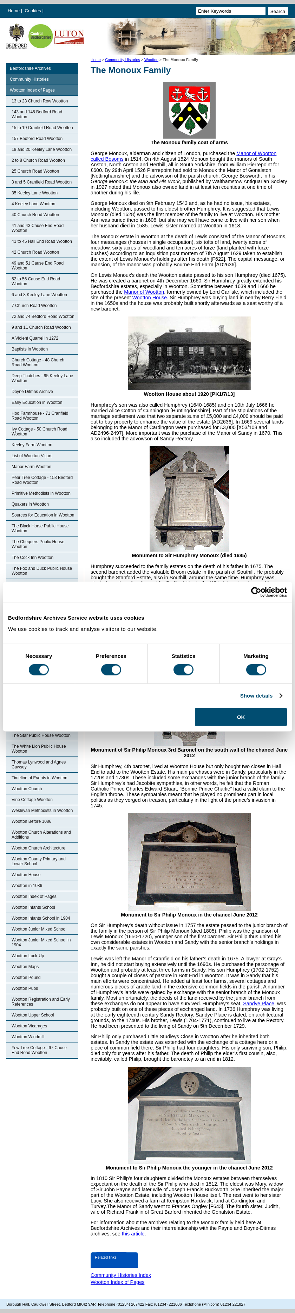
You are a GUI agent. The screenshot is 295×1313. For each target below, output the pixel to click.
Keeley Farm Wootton (32, 444)
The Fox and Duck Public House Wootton (42, 571)
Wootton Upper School (33, 1015)
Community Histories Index (121, 1275)
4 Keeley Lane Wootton (33, 203)
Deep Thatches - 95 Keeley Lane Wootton (42, 378)
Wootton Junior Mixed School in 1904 (41, 942)
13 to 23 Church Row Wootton (40, 101)
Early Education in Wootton (37, 402)
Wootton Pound (26, 977)
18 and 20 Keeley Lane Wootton (42, 149)
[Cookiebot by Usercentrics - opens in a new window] (256, 592)
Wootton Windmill (28, 1036)
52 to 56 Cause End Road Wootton (36, 281)
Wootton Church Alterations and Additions (41, 835)
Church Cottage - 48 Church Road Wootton (38, 362)
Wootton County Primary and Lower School (39, 861)
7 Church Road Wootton (34, 305)
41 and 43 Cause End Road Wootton (38, 228)
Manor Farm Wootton (31, 466)
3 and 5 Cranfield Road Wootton (42, 182)
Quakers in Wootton (30, 504)
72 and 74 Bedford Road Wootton (43, 316)
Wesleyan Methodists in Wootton (42, 810)
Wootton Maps (25, 966)
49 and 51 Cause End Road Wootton (38, 266)
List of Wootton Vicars (32, 455)
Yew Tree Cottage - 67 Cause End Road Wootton (39, 1050)
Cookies (33, 10)
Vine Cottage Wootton (32, 799)
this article (133, 1234)
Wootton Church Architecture (38, 848)
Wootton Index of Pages (32, 90)
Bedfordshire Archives (30, 68)
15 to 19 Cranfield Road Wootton (42, 127)
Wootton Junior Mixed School (39, 929)
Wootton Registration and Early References (41, 1002)
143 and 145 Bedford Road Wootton (37, 114)
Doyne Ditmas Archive (32, 391)
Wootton (151, 60)
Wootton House (26, 874)
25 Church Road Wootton (35, 171)
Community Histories (122, 60)
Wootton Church (27, 788)
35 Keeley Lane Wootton (35, 193)
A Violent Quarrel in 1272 (35, 338)
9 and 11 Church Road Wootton (41, 327)
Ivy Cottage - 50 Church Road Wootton (39, 431)
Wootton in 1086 (27, 885)
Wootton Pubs (25, 988)
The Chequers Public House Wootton (38, 544)
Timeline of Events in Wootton (39, 777)
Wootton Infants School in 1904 (41, 918)
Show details (256, 696)
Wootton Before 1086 (31, 821)
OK (241, 717)
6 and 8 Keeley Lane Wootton (39, 294)
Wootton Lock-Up (28, 955)
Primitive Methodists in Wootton (41, 493)
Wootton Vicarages (29, 1026)
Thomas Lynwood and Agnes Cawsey (39, 764)
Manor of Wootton (144, 292)
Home (14, 10)
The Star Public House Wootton (41, 735)
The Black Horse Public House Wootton (40, 528)
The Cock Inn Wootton (32, 557)
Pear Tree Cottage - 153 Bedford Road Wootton (42, 480)
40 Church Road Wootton (35, 214)
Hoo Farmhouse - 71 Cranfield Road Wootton (40, 416)
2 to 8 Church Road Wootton (38, 160)
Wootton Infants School (33, 907)
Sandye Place (258, 1003)
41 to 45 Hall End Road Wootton (42, 241)
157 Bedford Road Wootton (37, 138)
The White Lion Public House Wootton (39, 749)
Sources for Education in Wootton (43, 515)
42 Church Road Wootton (35, 252)
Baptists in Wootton (30, 349)
